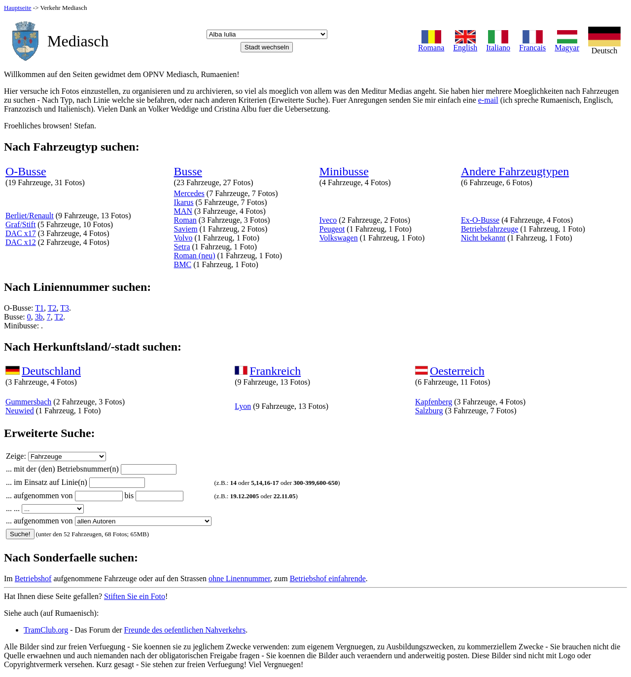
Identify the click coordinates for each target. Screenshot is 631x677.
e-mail (488, 100)
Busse (188, 171)
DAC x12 (20, 242)
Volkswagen (338, 238)
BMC (183, 264)
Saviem (186, 229)
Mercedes (189, 193)
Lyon (243, 406)
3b (39, 317)
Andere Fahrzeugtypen (515, 171)
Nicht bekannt (483, 238)
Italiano (498, 44)
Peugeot (332, 229)
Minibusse (344, 171)
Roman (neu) (194, 255)
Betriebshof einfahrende (328, 578)
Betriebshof (33, 578)
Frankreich (275, 370)
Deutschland (51, 370)
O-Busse (25, 171)
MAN (183, 211)
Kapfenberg (433, 402)
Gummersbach (28, 402)
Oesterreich (457, 370)
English (465, 44)
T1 (39, 308)
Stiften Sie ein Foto (134, 596)
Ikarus (184, 202)
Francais (532, 44)
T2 (52, 308)
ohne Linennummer (239, 578)
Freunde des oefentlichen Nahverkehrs (185, 630)
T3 (64, 308)
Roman (185, 220)
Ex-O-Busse (480, 220)
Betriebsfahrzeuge (489, 229)
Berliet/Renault (29, 215)
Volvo (183, 238)
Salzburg (429, 410)
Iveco (328, 220)
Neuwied (19, 410)
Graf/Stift (20, 224)
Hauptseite (18, 7)
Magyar (567, 44)
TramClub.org (46, 630)
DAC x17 (20, 233)
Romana (431, 44)
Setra (182, 246)
